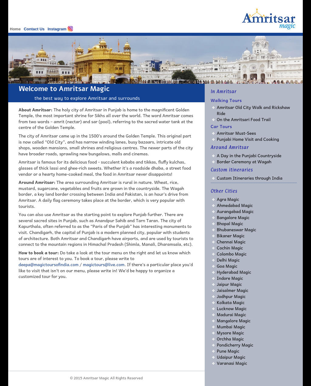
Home (15, 29)
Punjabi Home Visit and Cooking (248, 139)
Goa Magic (227, 265)
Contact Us (34, 29)
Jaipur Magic (229, 284)
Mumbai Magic (231, 326)
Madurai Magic (231, 314)
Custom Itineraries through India (249, 177)
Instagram (57, 29)
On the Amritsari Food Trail (244, 119)
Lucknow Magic (232, 308)
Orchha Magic (230, 338)
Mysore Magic (230, 332)
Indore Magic (230, 278)
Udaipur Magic (231, 357)
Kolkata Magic (231, 302)
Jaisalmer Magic (232, 290)
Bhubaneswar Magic (236, 229)
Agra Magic (228, 199)
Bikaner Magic (231, 235)
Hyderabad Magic (234, 272)
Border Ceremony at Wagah (244, 161)
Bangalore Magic (233, 217)
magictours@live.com (104, 264)
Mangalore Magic (234, 320)
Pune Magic (228, 350)
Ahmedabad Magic (235, 205)
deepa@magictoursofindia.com (49, 264)
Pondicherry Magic (235, 344)
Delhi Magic (228, 259)
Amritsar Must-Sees (236, 133)
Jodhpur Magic (231, 296)
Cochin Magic (230, 247)
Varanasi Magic (232, 363)
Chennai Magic (231, 241)
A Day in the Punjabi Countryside (249, 155)
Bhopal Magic (230, 223)
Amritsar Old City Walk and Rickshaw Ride (253, 110)
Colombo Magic (232, 253)
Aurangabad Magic (235, 211)
